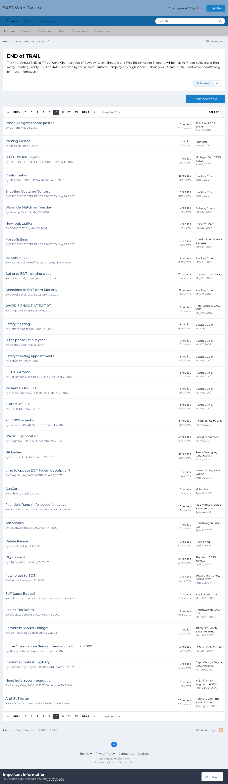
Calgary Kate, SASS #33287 (26, 685)
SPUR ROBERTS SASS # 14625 (28, 180)
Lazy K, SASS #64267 (209, 646)
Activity (29, 21)
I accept (213, 776)
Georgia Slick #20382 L (24, 294)
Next (85, 112)
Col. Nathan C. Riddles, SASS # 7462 (32, 376)
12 (69, 112)
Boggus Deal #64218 (209, 420)
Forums (9, 31)
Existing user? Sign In (185, 8)
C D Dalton (16, 408)
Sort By (215, 112)
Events (26, 31)
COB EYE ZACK (19, 228)
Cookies (143, 754)
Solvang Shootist (20, 212)
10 (56, 112)
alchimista (15, 360)
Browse (12, 23)
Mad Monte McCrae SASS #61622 (30, 509)
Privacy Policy (105, 754)
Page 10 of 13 (111, 112)
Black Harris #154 (206, 594)
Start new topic (206, 99)
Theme (86, 754)
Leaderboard (103, 31)
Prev (16, 112)
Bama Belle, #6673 (21, 457)
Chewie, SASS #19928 (23, 425)
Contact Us (126, 754)
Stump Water (18, 562)
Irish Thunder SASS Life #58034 (29, 392)
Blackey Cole (204, 176)
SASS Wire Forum (22, 8)
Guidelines (44, 31)
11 (63, 112)
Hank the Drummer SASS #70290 (31, 703)
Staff (61, 31)
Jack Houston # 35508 (23, 632)
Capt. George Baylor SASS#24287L (32, 667)
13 (76, 112)
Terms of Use (55, 778)
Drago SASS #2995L (22, 310)
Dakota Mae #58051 (22, 328)
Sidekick (15, 145)
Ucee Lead (16, 546)
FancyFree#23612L (207, 436)
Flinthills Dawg (18, 580)
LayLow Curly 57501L (22, 278)
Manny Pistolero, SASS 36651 (27, 651)
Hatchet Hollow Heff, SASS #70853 (31, 262)
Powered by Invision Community (114, 762)
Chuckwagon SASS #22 (24, 527)
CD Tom (14, 127)
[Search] (175, 21)
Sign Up (216, 8)
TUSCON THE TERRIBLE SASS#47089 (33, 161)
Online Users (80, 31)
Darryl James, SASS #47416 (26, 475)
